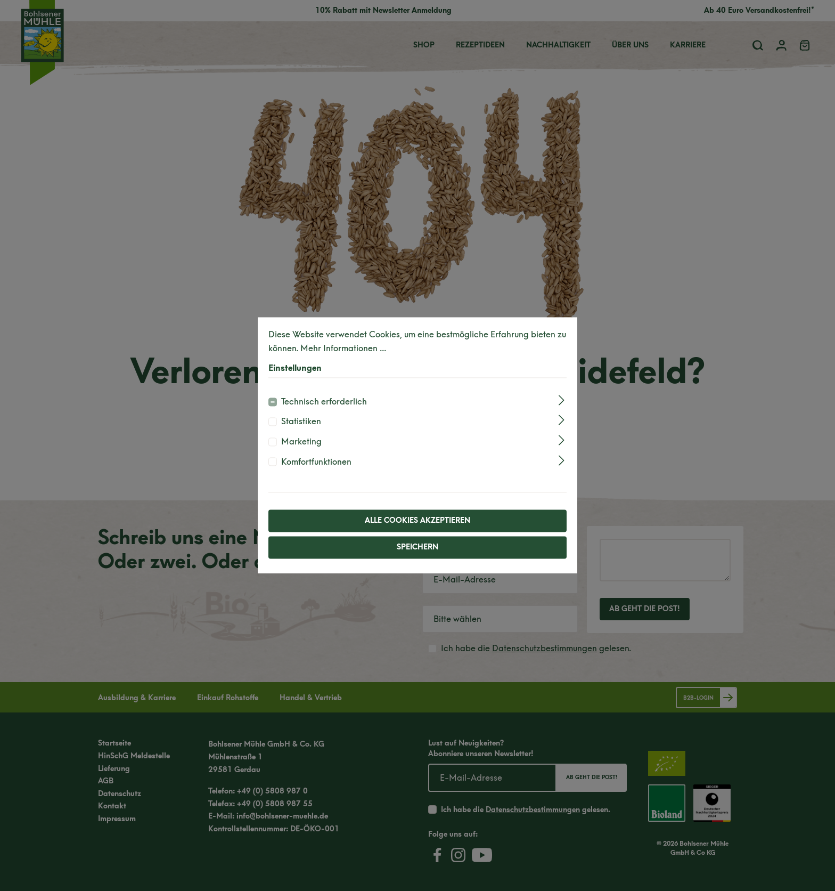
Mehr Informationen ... (343, 348)
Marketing (301, 441)
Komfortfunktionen (316, 462)
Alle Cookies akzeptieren (417, 520)
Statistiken (301, 422)
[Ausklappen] (561, 400)
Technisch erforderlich (324, 401)
